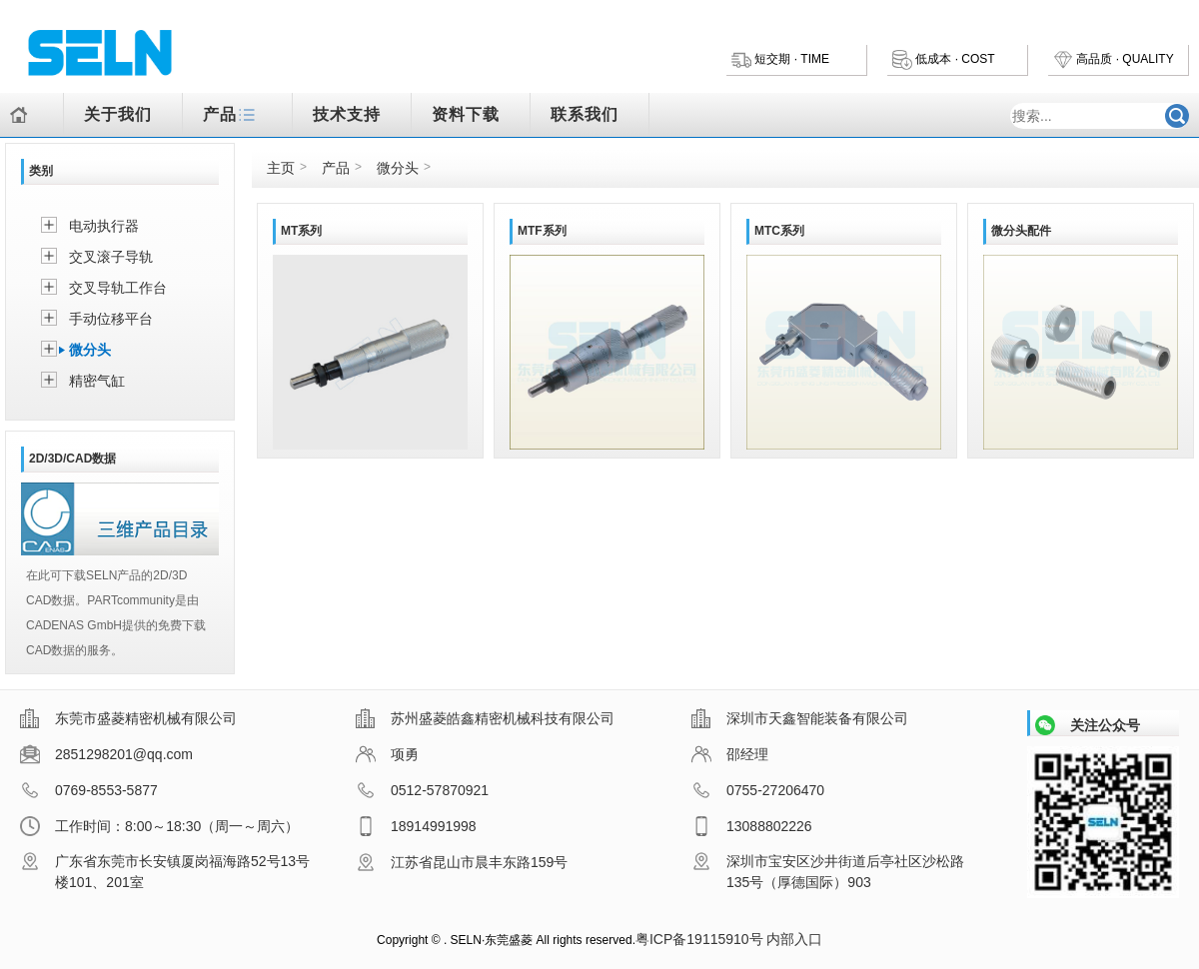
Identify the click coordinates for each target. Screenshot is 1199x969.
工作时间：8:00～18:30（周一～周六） (159, 826)
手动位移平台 (111, 319)
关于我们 (118, 114)
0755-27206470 (757, 790)
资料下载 (466, 114)
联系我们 (584, 114)
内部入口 (794, 939)
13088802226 (751, 826)
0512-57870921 (422, 790)
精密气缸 (97, 381)
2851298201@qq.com (106, 754)
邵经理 (729, 754)
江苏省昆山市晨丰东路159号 (462, 862)
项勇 (387, 754)
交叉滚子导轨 (111, 257)
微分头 (90, 350)
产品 (232, 116)
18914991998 (416, 826)
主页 (281, 168)
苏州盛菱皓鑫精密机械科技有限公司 (485, 718)
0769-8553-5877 (89, 790)
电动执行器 (104, 226)
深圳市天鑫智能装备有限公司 (799, 718)
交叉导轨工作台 (118, 288)
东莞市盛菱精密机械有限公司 (128, 718)
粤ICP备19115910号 (699, 939)
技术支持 (347, 114)
